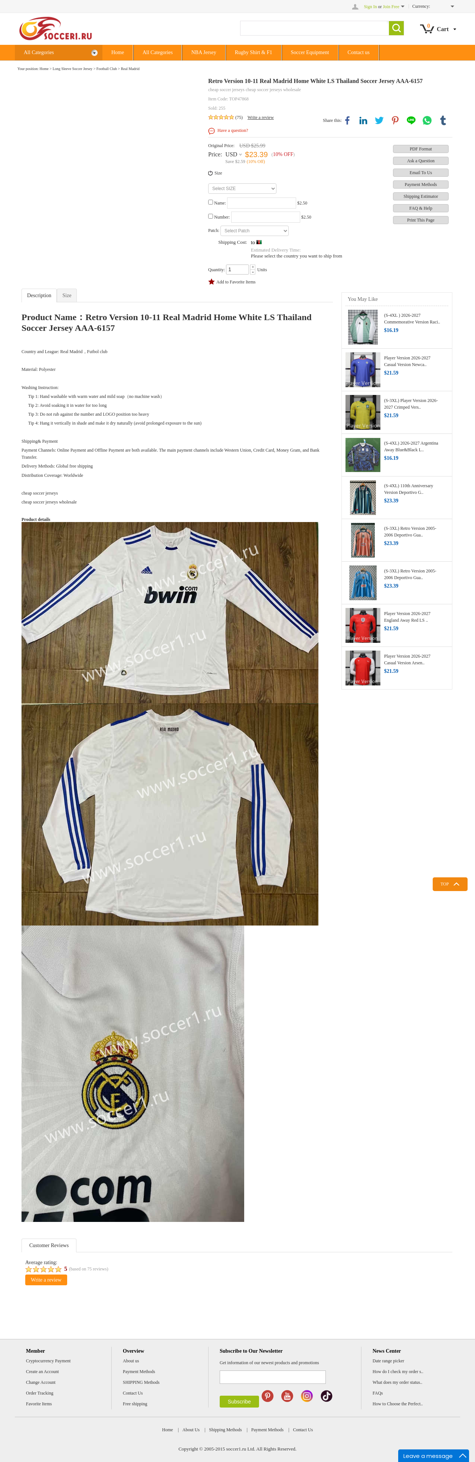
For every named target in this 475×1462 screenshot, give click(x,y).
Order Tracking (39, 1393)
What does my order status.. (397, 1382)
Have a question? (232, 130)
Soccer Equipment (310, 52)
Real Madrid (130, 69)
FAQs (378, 1393)
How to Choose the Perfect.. (398, 1403)
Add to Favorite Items (236, 282)
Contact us (359, 52)
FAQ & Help (420, 208)
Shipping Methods (225, 1429)
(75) (239, 117)
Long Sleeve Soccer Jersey (72, 69)
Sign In (370, 6)
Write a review (261, 117)
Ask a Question (421, 160)
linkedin (363, 120)
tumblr (443, 120)
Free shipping (135, 1403)
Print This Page (421, 220)
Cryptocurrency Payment (48, 1360)
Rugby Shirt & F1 (253, 52)
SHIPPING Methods (141, 1382)
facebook (347, 120)
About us (131, 1360)
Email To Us (421, 172)
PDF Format (421, 149)
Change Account (41, 1382)
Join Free (391, 6)
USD (231, 154)
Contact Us (133, 1393)
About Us (191, 1429)
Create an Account (42, 1371)
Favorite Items (39, 1403)
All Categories (61, 52)
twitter (379, 120)
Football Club (106, 69)
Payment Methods (421, 184)
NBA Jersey (203, 52)
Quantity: (216, 269)
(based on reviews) (88, 1269)
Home (117, 52)
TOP (444, 884)
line (411, 120)
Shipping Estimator (421, 196)
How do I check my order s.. (398, 1371)
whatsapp (427, 120)
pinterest (395, 120)
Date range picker (388, 1360)
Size (218, 173)
